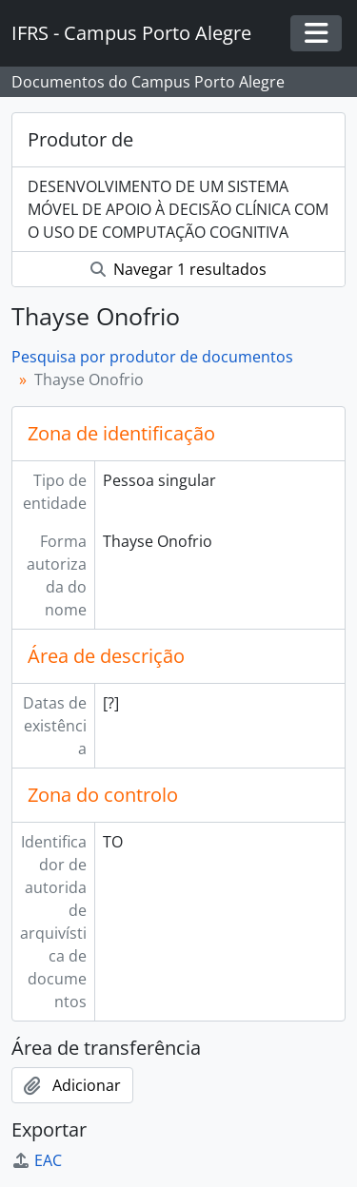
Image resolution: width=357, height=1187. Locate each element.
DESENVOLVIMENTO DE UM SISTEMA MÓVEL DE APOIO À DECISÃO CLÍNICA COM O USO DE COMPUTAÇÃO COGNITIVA (178, 209)
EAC (36, 1160)
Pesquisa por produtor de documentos (152, 356)
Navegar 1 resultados (178, 269)
